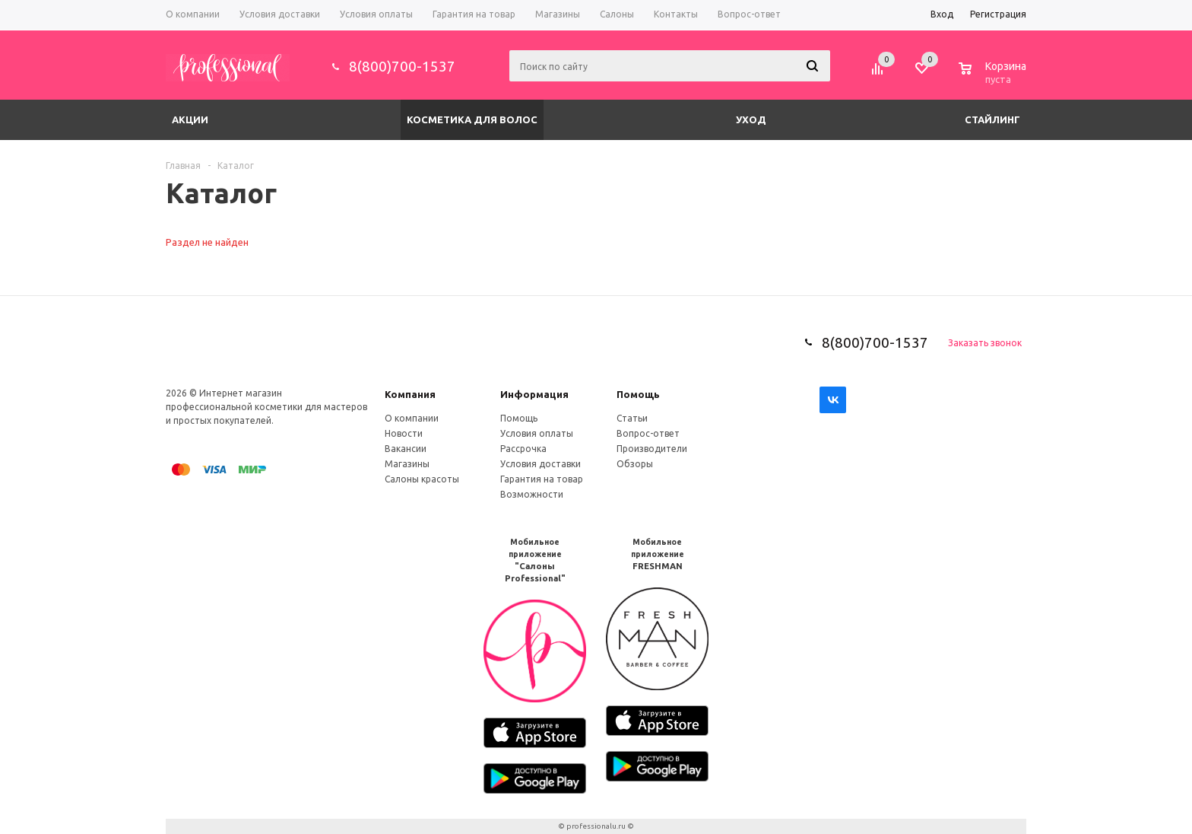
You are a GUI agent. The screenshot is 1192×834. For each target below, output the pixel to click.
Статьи (632, 418)
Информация (534, 394)
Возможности (531, 494)
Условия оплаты (536, 433)
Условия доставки (540, 464)
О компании (412, 418)
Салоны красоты (422, 479)
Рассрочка (523, 449)
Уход (751, 119)
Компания (410, 394)
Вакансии (405, 449)
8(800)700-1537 (402, 66)
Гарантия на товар (541, 479)
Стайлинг (992, 119)
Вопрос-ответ (648, 433)
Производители (652, 449)
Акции (190, 119)
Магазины (407, 464)
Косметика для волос (472, 119)
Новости (404, 433)
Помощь (638, 394)
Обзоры (635, 464)
